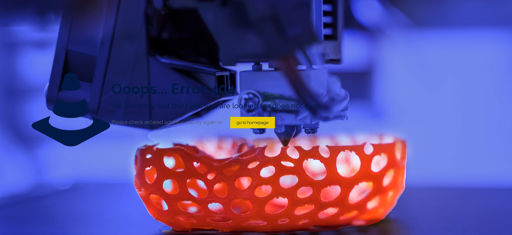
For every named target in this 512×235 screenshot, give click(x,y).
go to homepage (252, 122)
